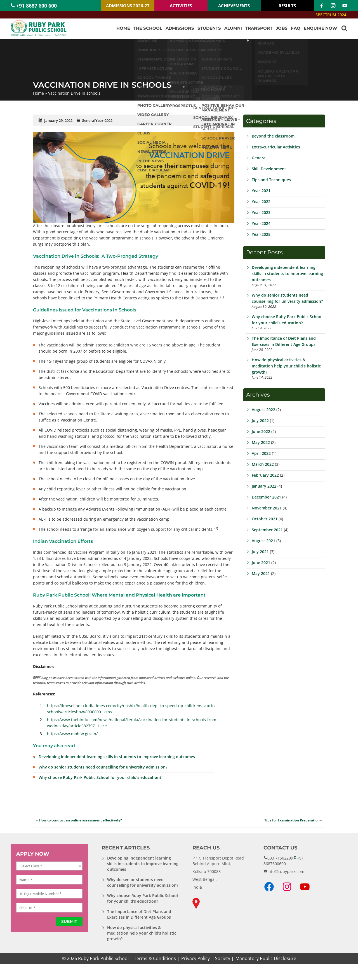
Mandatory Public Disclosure (265, 958)
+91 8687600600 (283, 860)
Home (123, 28)
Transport (258, 28)
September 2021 (267, 529)
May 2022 (261, 442)
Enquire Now (320, 28)
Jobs (282, 28)
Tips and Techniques (271, 179)
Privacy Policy (195, 958)
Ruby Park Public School (103, 958)
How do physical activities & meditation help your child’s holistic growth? (286, 366)
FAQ (295, 28)
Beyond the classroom (273, 136)
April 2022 (261, 453)
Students (209, 28)
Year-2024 (261, 223)
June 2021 (261, 562)
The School (147, 28)
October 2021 (264, 518)
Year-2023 (261, 212)
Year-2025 (261, 234)
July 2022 (260, 420)
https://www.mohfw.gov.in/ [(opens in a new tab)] (72, 733)
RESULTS (287, 5)
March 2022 (263, 464)
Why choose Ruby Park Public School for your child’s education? (100, 777)
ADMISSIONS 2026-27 (128, 5)
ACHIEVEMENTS (234, 5)
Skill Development (269, 168)
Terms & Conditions (155, 958)
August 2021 (263, 540)
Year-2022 (103, 120)
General (88, 120)
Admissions (180, 28)
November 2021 (267, 508)
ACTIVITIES (181, 5)
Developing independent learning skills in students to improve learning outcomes (117, 756)
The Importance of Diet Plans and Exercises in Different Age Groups (139, 914)
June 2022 (261, 431)
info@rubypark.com (285, 871)
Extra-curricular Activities (276, 147)
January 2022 (264, 486)
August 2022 (263, 409)
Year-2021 (261, 190)
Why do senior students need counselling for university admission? (103, 767)
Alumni (233, 28)
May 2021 (261, 573)
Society (222, 958)
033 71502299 (280, 858)
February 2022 (265, 475)
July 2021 (260, 551)
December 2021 (266, 497)
